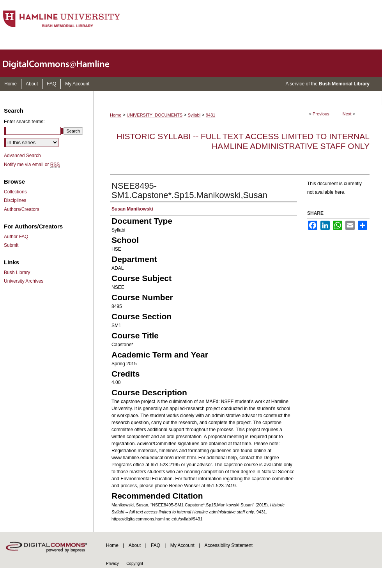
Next (347, 113)
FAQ (155, 545)
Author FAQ (16, 236)
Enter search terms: (24, 121)
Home (115, 115)
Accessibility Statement (229, 545)
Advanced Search (22, 155)
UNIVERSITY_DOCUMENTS (154, 115)
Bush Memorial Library (344, 84)
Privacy (112, 563)
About (135, 545)
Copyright (134, 563)
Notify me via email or (32, 164)
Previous (321, 113)
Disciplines (15, 200)
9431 (210, 115)
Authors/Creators (21, 209)
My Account (182, 545)
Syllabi (194, 115)
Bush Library (17, 272)
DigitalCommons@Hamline (62, 63)
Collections (15, 192)
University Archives (23, 281)
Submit (11, 245)
